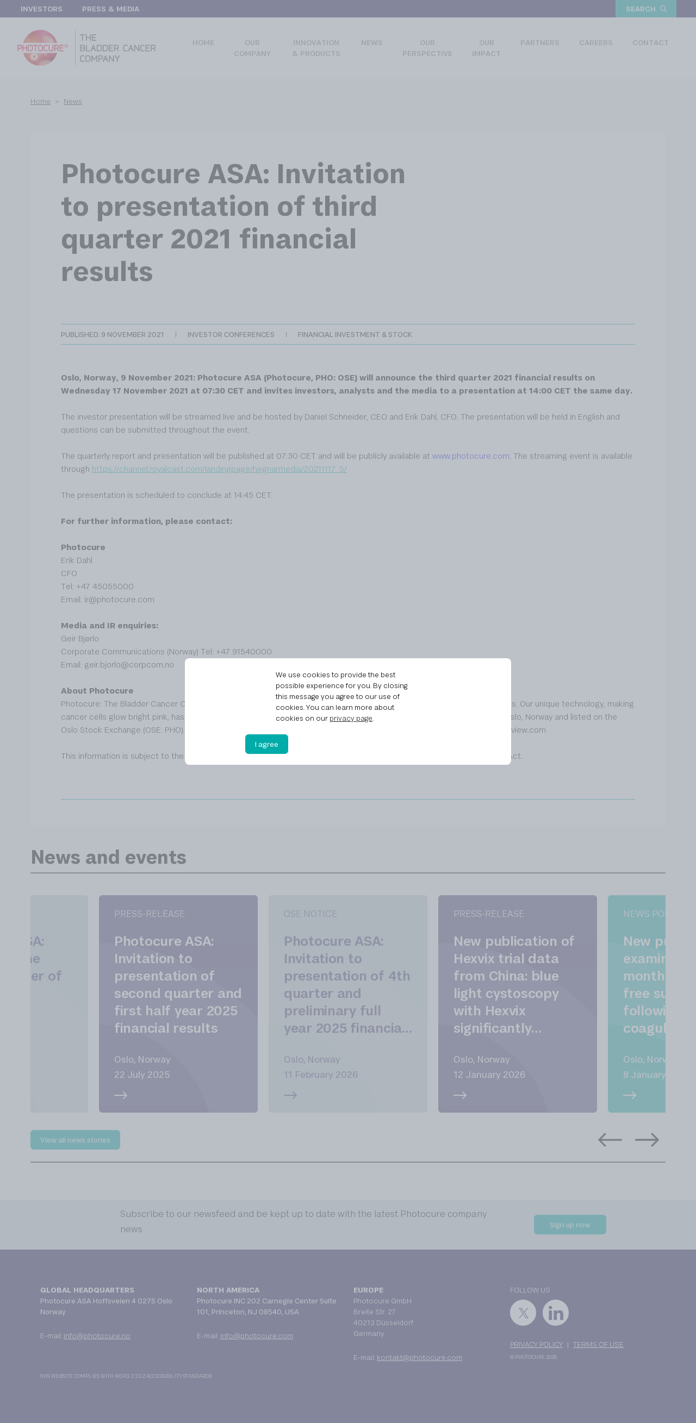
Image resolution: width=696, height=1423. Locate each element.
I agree (266, 744)
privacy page (351, 718)
